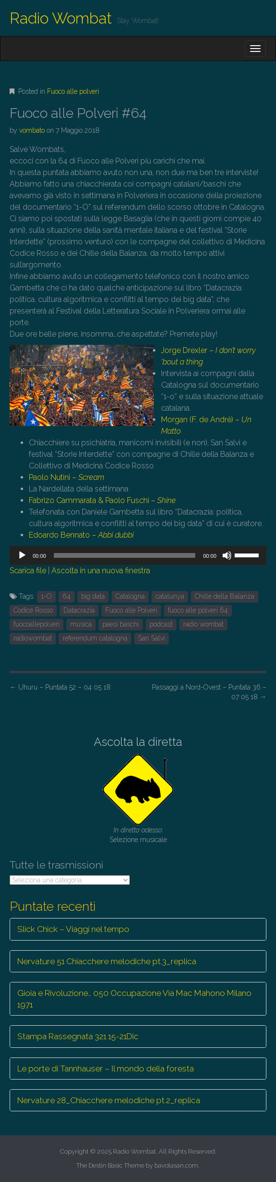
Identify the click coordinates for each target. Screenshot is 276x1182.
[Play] (22, 555)
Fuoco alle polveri (73, 91)
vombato (32, 130)
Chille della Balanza (224, 596)
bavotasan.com (176, 1165)
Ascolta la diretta (138, 742)
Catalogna (130, 596)
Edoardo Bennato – (81, 535)
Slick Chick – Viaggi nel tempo (73, 929)
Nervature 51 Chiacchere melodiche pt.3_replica (106, 961)
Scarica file (28, 570)
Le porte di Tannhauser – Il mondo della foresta (105, 1068)
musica (81, 624)
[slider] (125, 555)
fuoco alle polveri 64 (198, 610)
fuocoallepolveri (36, 624)
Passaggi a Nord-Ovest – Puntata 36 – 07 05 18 (209, 692)
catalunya (169, 596)
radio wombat (203, 624)
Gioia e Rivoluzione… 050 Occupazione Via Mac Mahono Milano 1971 (134, 998)
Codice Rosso (33, 610)
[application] (138, 555)
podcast (161, 624)
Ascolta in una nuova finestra (100, 570)
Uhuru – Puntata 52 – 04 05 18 (60, 687)
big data (93, 596)
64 (67, 596)
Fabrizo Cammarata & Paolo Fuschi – (102, 500)
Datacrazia (79, 610)
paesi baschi (120, 624)
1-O (46, 596)
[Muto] (227, 555)
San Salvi (151, 638)
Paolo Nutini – (66, 477)
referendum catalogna (95, 638)
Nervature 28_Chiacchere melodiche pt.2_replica (108, 1100)
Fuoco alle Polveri (131, 610)
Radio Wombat (61, 18)
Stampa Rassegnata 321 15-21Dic (77, 1036)
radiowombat (32, 638)
